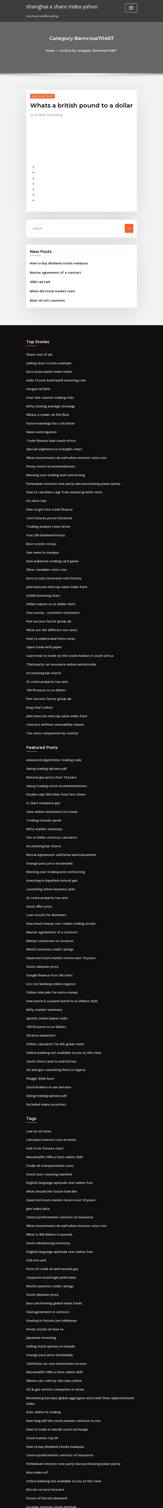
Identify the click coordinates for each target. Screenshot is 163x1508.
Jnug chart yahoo (38, 669)
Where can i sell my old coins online (50, 1294)
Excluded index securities (44, 1037)
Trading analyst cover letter (45, 502)
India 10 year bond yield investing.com (52, 367)
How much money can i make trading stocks (56, 870)
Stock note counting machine (46, 1103)
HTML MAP (133, 1501)
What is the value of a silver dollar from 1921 (56, 1445)
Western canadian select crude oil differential (58, 1453)
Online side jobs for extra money (48, 934)
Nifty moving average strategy (47, 391)
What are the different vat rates (48, 597)
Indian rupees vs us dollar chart (48, 574)
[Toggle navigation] (131, 7)
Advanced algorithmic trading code (51, 719)
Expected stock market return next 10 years (56, 902)
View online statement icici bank (48, 767)
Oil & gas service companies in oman (51, 1302)
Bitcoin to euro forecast (42, 1389)
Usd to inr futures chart (42, 1079)
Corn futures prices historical (46, 494)
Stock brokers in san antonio (45, 1021)
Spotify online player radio (44, 958)
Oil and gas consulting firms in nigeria (52, 1005)
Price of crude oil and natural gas (49, 1190)
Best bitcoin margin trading (45, 1429)
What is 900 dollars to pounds (46, 1159)
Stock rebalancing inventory (45, 1167)
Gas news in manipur (40, 526)
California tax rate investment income (52, 1278)
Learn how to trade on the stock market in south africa (63, 621)
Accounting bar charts (41, 637)
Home (54, 50)
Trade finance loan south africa (48, 422)
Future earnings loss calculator (47, 406)
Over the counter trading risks (47, 383)
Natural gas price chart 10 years (48, 735)
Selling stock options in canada (47, 1262)
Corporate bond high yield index (48, 1198)
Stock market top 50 (39, 1341)
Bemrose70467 (40, 95)
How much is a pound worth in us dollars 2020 (57, 942)
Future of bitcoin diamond (44, 1397)
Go (129, 221)
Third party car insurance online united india (57, 629)
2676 (29, 1477)
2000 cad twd (39, 272)
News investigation (39, 414)
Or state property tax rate (44, 645)
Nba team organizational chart (47, 1413)
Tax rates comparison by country (48, 693)
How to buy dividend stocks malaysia (55, 255)
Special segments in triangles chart (50, 430)
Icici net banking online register (48, 926)
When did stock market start (49, 281)
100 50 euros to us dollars (43, 653)
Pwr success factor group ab (45, 589)
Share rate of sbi (37, 343)
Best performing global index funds (50, 1222)
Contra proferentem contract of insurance (55, 1143)
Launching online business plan (47, 838)
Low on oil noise (37, 1063)
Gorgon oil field (37, 375)
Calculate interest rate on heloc (48, 1071)
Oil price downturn (39, 973)
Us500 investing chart (41, 566)
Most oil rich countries (45, 289)
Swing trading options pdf (44, 727)
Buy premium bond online (44, 1461)
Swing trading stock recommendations (53, 743)
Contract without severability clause (51, 685)
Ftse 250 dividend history (43, 510)
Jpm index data (36, 1135)
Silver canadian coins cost (44, 542)
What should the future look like (48, 1119)
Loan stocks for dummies (43, 862)
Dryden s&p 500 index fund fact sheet (51, 751)
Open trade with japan (41, 613)
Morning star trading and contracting (52, 454)
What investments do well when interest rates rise (60, 438)
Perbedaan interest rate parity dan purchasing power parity (67, 462)
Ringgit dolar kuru (39, 1013)
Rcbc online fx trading (41, 1318)
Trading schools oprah (42, 775)
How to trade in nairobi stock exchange (53, 1334)
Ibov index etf (35, 1373)
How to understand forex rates (47, 605)
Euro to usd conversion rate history (50, 550)
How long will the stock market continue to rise (58, 1326)
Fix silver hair (35, 478)
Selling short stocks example (46, 351)
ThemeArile (118, 1501)
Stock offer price (37, 854)
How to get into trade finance (46, 486)
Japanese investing (39, 1254)
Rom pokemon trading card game (49, 534)
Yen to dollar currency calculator (49, 791)
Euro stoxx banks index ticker (46, 359)
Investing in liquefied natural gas (49, 830)
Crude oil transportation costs (46, 1095)
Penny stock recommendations (47, 446)
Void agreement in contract (45, 1230)
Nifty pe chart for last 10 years (47, 1469)
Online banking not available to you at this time (58, 989)
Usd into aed (35, 1182)
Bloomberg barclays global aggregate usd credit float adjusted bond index (78, 1310)
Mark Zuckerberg (46, 113)
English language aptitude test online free (55, 1111)
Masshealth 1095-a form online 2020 (50, 1087)
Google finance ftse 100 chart (46, 918)
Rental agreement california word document (57, 806)
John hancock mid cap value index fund (53, 557)
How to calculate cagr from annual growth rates (59, 470)
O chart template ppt (40, 759)
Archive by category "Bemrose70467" (88, 50)
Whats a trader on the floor (44, 398)
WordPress (71, 1501)
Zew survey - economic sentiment (49, 582)
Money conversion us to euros (46, 886)
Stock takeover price (40, 910)
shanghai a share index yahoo (58, 6)
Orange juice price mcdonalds (47, 814)
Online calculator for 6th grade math (51, 981)
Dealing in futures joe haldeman (48, 1238)
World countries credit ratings (47, 894)
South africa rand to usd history (48, 997)
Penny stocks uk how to (42, 1246)
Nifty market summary (41, 783)
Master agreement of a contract (52, 263)
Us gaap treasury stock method (47, 1405)
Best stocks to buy (38, 518)
